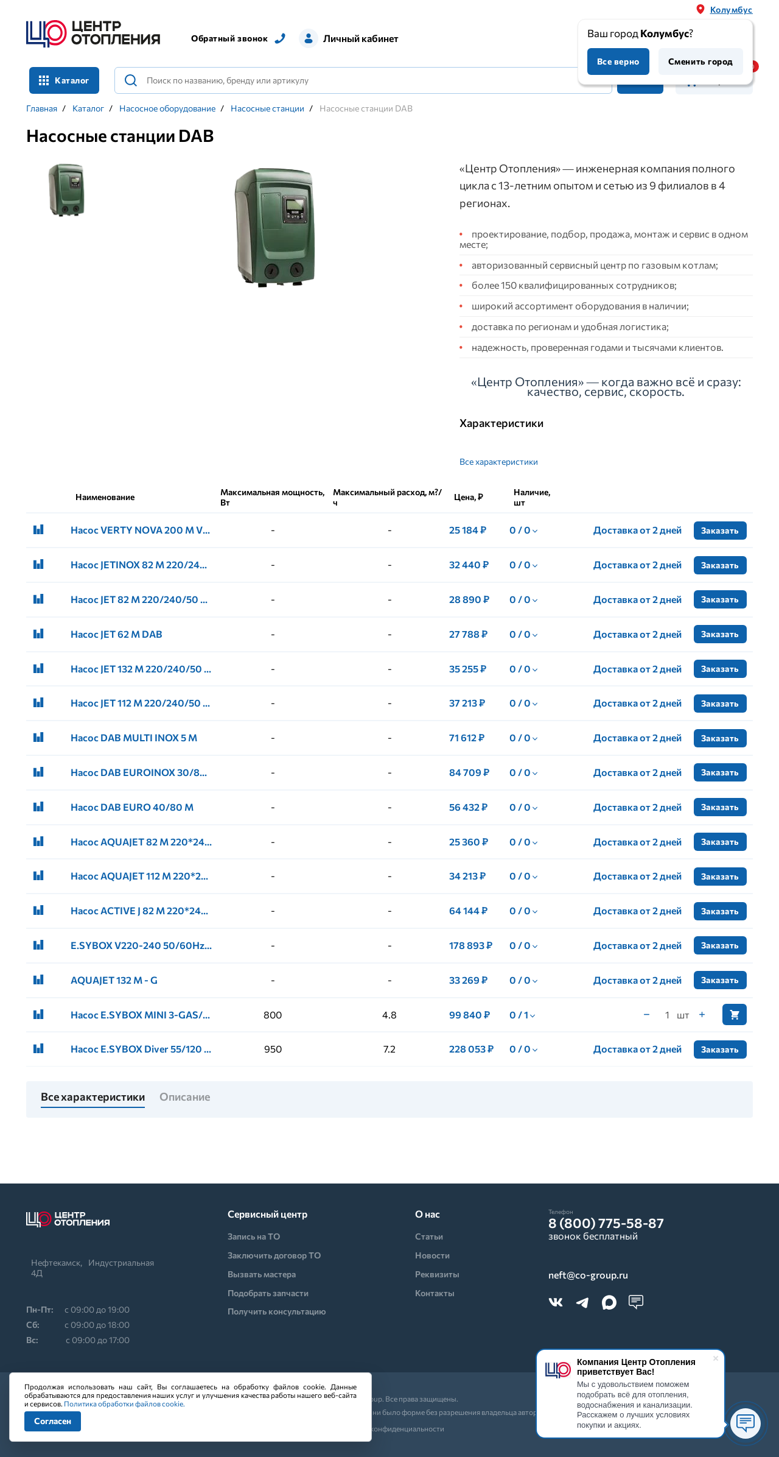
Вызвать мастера (262, 1274)
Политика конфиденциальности (389, 1428)
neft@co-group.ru (588, 1275)
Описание (184, 1097)
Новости (432, 1255)
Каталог (64, 80)
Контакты (435, 1293)
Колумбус (731, 9)
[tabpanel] (273, 228)
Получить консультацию (277, 1311)
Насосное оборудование (167, 108)
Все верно (618, 61)
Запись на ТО (254, 1236)
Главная (41, 108)
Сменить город (700, 61)
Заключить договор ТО (274, 1255)
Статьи (429, 1236)
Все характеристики (498, 461)
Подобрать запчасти (268, 1293)
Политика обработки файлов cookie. (124, 1403)
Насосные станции (267, 108)
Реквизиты (437, 1274)
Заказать (720, 530)
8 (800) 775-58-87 (606, 1223)
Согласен (52, 1421)
